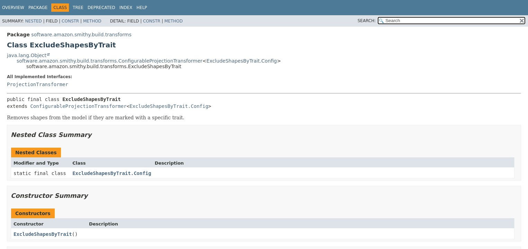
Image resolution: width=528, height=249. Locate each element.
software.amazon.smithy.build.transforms (81, 34)
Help (141, 7)
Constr (70, 21)
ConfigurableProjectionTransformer (78, 106)
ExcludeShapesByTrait (43, 234)
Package (37, 7)
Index (126, 7)
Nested (33, 21)
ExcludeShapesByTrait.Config (241, 61)
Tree (78, 7)
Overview (13, 7)
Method (92, 21)
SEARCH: (367, 20)
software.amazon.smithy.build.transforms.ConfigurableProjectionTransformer (110, 61)
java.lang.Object (26, 55)
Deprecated (101, 7)
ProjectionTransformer (37, 84)
